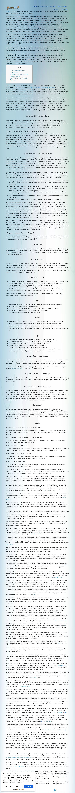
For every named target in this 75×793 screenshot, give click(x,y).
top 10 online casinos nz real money (55, 730)
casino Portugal (10, 544)
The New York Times (49, 490)
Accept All (28, 786)
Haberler (56, 9)
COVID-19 (8, 11)
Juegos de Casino (15, 76)
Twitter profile (62, 625)
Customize (8, 786)
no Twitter (66, 565)
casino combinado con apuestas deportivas (42, 87)
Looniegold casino (24, 686)
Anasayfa (36, 6)
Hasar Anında (62, 6)
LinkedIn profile (61, 665)
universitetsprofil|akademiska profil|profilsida (18, 757)
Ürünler (52, 6)
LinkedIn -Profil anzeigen (59, 712)
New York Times (19, 766)
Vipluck (60, 643)
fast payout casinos (16, 368)
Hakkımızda (44, 6)
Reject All (18, 786)
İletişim (64, 9)
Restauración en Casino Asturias (19, 74)
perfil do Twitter (36, 482)
